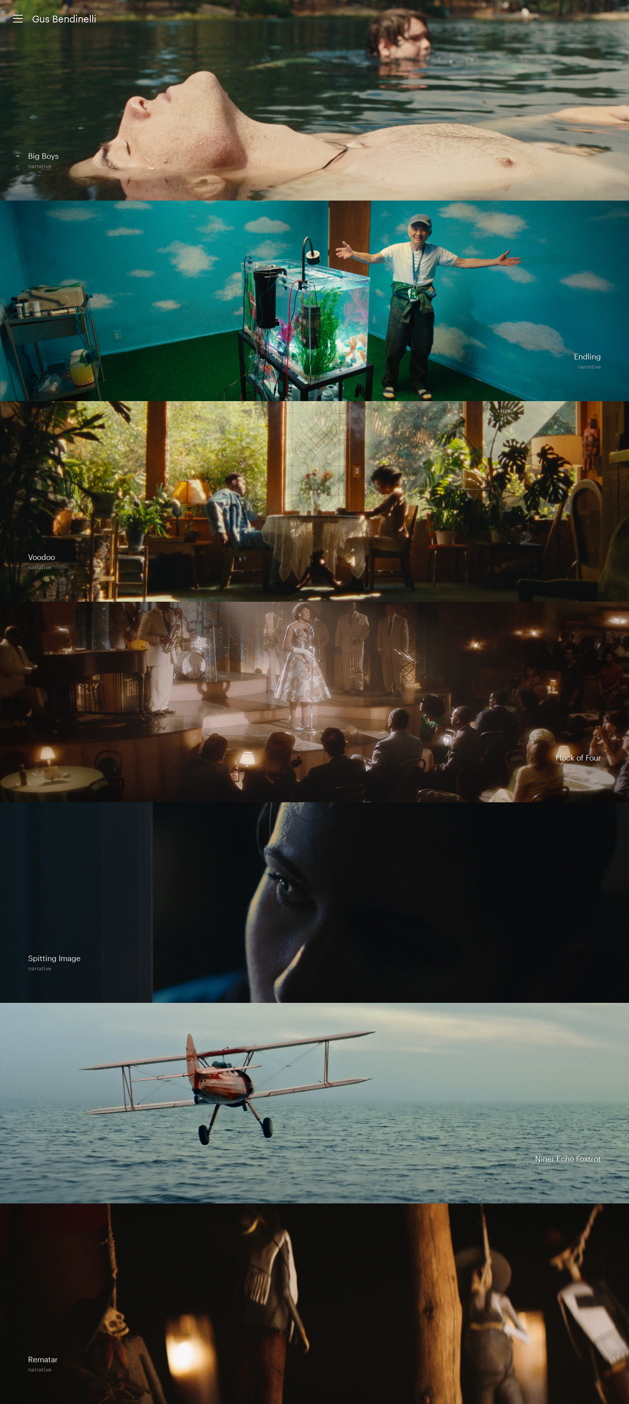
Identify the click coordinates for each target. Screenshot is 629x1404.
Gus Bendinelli (64, 18)
